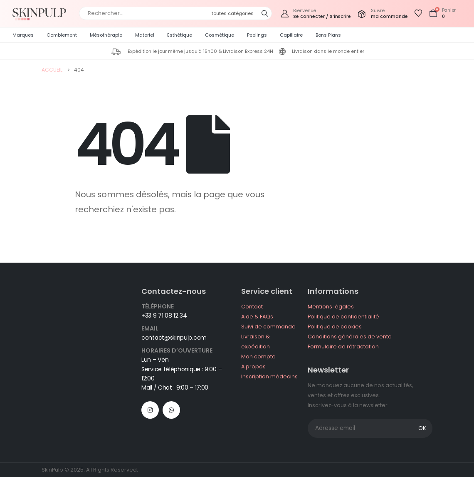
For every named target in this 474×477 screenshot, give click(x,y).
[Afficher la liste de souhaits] (418, 13)
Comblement (62, 35)
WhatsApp (171, 410)
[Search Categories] (235, 13)
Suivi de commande (268, 326)
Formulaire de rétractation (343, 346)
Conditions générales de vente (350, 336)
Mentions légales (331, 306)
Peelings (257, 35)
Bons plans (328, 35)
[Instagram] (150, 410)
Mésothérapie (106, 35)
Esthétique (179, 35)
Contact (252, 306)
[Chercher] (265, 13)
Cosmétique (219, 35)
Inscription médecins (269, 376)
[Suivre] (382, 13)
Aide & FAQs (257, 316)
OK (422, 428)
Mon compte (258, 356)
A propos (253, 366)
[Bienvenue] (315, 13)
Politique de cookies (335, 326)
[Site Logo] (41, 13)
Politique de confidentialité (343, 316)
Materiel (144, 35)
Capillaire (291, 35)
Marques (23, 35)
